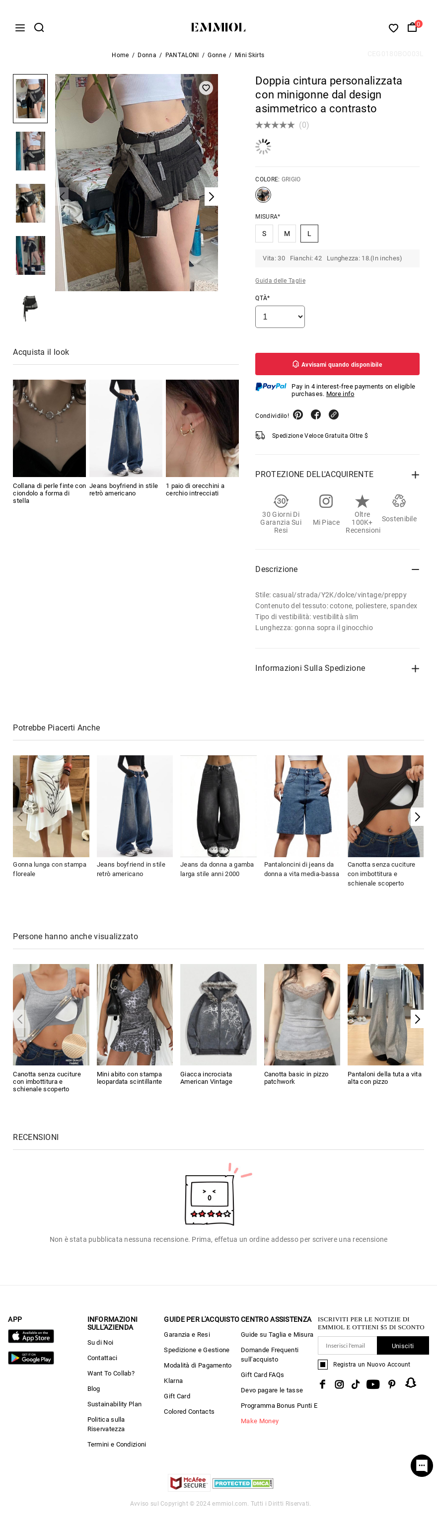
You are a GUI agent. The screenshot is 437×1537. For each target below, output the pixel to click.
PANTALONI (182, 59)
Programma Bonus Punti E (279, 1409)
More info (340, 398)
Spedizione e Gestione (196, 1354)
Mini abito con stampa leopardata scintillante (129, 1081)
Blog (93, 1392)
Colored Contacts (189, 1415)
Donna (147, 59)
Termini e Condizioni (116, 1448)
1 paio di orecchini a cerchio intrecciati (195, 493)
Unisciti (403, 1350)
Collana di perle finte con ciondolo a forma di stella (49, 497)
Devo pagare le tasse (272, 1394)
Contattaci (102, 1362)
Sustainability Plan (114, 1408)
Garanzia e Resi (187, 1338)
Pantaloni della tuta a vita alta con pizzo (385, 1081)
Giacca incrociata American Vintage (206, 1081)
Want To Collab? (111, 1377)
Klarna (173, 1384)
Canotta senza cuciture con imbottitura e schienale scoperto (382, 877)
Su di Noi (100, 1346)
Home (120, 59)
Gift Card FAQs (262, 1378)
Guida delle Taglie (280, 284)
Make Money (260, 1425)
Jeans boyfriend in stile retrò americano (123, 493)
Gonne (217, 59)
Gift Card (177, 1400)
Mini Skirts (249, 59)
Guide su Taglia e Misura (277, 1338)
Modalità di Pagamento (197, 1369)
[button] (417, 820)
